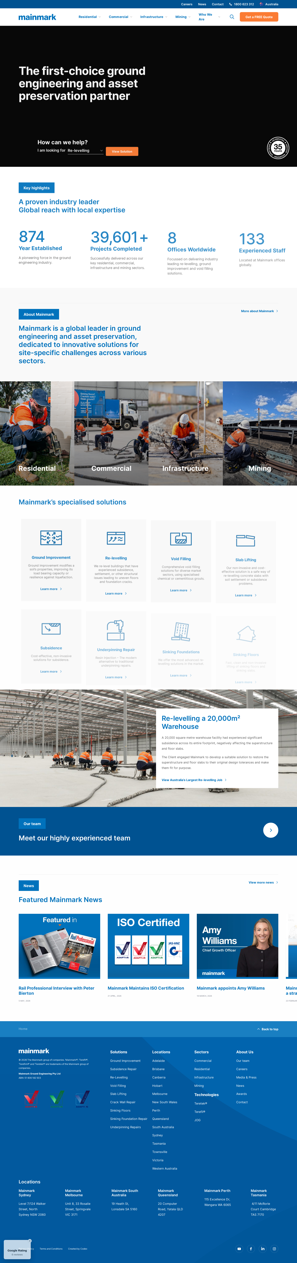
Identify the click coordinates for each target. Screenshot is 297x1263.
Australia (269, 4)
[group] (59, 958)
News (202, 4)
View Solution (122, 164)
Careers (186, 4)
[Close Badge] (30, 1241)
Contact (218, 4)
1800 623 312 (241, 4)
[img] (37, 17)
